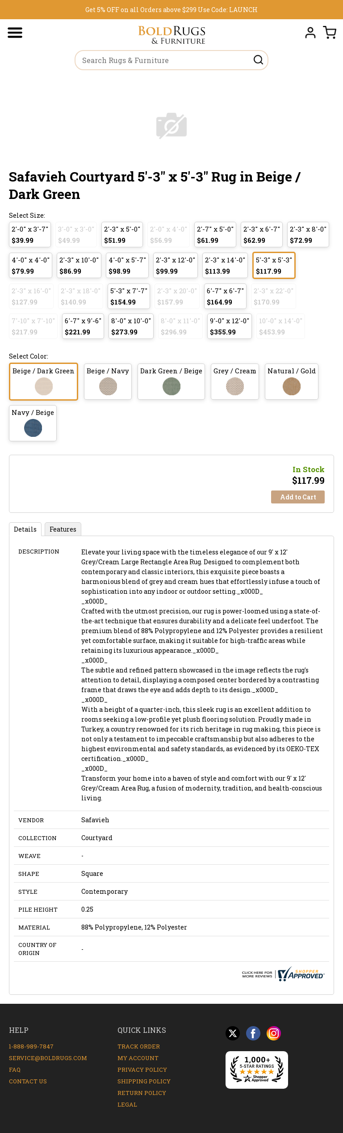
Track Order (138, 1046)
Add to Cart (298, 497)
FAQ (15, 1069)
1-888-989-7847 (31, 1046)
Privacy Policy (142, 1069)
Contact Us (28, 1081)
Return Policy (141, 1093)
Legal (127, 1104)
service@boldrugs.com (48, 1058)
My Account (138, 1058)
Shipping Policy (144, 1081)
